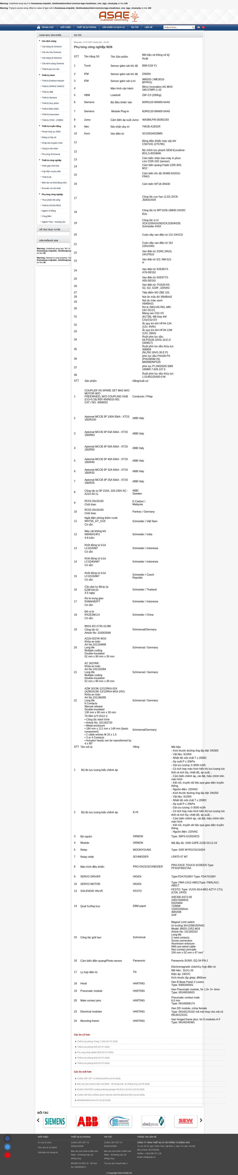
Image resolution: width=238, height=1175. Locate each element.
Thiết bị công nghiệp (51, 160)
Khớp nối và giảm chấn (52, 143)
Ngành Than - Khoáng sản (53, 222)
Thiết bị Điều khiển (50, 109)
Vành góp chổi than (50, 166)
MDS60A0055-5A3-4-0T (94, 1100)
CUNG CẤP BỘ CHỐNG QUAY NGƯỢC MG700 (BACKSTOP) (111, 1095)
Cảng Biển (47, 216)
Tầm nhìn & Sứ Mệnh (47, 1147)
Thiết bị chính (48, 75)
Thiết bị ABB (47, 92)
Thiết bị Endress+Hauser (53, 81)
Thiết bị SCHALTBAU (51, 205)
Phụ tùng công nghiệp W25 (95, 1052)
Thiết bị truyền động (51, 126)
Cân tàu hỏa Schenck (51, 52)
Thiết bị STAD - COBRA (52, 120)
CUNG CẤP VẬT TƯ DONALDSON (99, 1078)
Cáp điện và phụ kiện (51, 171)
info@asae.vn (149, 1157)
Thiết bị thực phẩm (50, 103)
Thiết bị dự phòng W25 (93, 1047)
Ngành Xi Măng (49, 211)
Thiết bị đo (47, 177)
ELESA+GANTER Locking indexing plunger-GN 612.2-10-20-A (111, 1089)
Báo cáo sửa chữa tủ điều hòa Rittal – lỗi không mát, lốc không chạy (113, 1084)
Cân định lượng (49, 41)
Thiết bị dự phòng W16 (93, 1063)
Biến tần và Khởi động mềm (54, 183)
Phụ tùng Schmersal (51, 154)
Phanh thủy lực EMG (51, 132)
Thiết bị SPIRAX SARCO (53, 86)
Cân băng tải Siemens (52, 58)
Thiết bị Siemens (49, 97)
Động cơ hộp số (49, 137)
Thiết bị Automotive (50, 114)
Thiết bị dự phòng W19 (93, 1058)
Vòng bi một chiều (50, 148)
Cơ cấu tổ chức (45, 1142)
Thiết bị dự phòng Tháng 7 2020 (97, 1041)
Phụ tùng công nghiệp (52, 194)
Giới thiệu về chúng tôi (48, 1152)
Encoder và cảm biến (51, 188)
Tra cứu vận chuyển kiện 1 (116, 1163)
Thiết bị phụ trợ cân (50, 69)
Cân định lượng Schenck (53, 63)
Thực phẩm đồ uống (51, 200)
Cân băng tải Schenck (52, 47)
